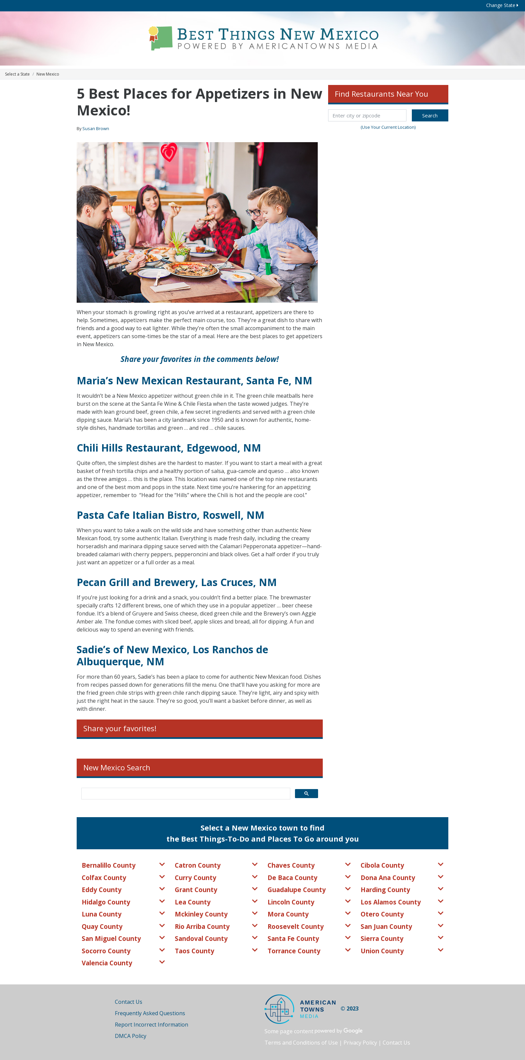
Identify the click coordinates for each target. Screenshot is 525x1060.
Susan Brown (95, 128)
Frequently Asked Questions (150, 1013)
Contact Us (128, 1001)
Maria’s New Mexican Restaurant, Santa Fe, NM (194, 380)
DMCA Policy (130, 1036)
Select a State (17, 74)
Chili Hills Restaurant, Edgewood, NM (169, 448)
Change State (502, 5)
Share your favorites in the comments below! (200, 359)
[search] (185, 794)
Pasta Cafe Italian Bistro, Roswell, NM (171, 515)
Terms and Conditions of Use (301, 1042)
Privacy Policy (360, 1042)
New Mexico (47, 74)
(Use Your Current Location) (388, 127)
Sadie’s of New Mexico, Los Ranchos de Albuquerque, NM (172, 655)
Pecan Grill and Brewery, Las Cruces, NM (177, 582)
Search (430, 115)
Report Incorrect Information (151, 1024)
